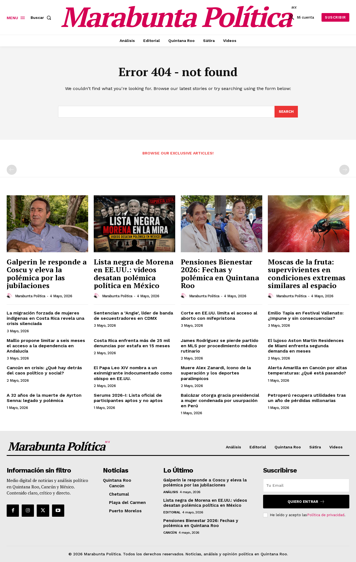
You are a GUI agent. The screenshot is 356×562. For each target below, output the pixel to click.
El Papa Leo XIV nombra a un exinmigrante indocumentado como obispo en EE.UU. (133, 373)
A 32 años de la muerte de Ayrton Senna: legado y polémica (44, 398)
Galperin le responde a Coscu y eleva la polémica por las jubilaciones (46, 273)
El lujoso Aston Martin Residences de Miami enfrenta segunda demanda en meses (306, 346)
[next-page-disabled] (344, 170)
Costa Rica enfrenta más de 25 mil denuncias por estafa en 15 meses (132, 343)
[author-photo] (10, 296)
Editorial (172, 512)
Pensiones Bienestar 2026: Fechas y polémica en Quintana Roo (220, 273)
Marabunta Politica (30, 296)
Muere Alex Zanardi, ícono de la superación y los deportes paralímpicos (216, 373)
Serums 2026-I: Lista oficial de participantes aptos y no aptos (128, 398)
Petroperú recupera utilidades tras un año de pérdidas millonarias (307, 398)
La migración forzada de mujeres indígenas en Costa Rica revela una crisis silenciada (45, 318)
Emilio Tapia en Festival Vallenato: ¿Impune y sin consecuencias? (305, 315)
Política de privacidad (325, 515)
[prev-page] (12, 170)
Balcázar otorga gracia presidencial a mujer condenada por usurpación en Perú (220, 400)
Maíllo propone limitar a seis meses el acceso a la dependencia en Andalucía (46, 346)
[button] (42, 17)
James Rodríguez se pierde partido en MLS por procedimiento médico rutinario (219, 346)
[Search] (286, 112)
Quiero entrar (306, 501)
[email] (306, 485)
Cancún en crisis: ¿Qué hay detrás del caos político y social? (44, 370)
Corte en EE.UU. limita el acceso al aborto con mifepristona (219, 315)
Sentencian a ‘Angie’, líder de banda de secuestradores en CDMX (133, 315)
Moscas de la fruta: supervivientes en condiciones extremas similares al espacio (306, 273)
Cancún (170, 532)
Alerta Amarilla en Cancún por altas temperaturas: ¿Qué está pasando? (307, 370)
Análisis (170, 492)
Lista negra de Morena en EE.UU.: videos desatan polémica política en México (133, 273)
